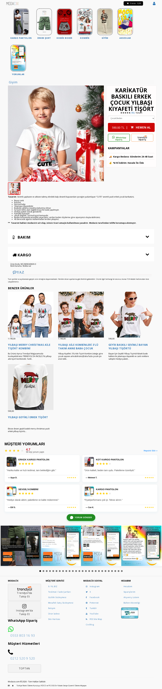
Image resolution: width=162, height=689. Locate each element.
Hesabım (128, 586)
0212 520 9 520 (22, 658)
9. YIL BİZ (52, 586)
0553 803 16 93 (22, 635)
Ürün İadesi (54, 613)
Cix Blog (90, 624)
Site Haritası (54, 619)
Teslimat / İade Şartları (59, 592)
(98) (132, 112)
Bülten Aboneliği (132, 602)
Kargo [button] (22, 254)
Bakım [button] (22, 237)
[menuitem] (21, 24)
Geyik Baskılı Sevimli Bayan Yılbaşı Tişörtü (128, 346)
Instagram (93, 586)
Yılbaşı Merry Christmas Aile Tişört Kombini (29, 346)
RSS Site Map (94, 619)
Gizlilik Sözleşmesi (57, 597)
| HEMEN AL (131, 126)
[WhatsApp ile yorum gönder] (81, 517)
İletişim (51, 608)
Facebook (92, 597)
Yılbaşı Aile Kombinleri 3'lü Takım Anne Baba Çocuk (78, 346)
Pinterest (92, 602)
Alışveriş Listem (131, 597)
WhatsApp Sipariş (118, 138)
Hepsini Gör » (150, 451)
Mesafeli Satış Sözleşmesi (60, 602)
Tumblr (91, 608)
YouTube (92, 613)
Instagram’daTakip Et (24, 610)
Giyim (13, 82)
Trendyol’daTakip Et (24, 592)
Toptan (24, 668)
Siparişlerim (130, 592)
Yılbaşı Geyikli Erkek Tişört (28, 417)
